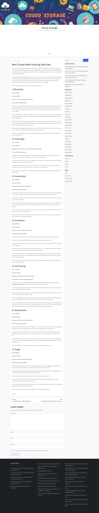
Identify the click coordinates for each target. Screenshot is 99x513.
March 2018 (67, 141)
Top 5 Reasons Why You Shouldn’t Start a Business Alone (47, 474)
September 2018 (68, 136)
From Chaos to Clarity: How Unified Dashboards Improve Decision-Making (76, 76)
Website (12, 444)
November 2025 (68, 92)
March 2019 (67, 128)
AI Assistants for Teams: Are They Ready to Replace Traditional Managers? (76, 72)
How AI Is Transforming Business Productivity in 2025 (76, 505)
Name (12, 432)
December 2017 (68, 149)
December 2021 (68, 122)
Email (12, 438)
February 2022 (68, 119)
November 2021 (68, 125)
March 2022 (68, 117)
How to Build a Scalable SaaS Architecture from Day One (76, 487)
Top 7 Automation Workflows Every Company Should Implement (75, 491)
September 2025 (69, 98)
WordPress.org (68, 181)
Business (67, 158)
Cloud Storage (49, 27)
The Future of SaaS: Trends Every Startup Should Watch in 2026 (76, 500)
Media (66, 166)
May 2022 (67, 111)
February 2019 (68, 130)
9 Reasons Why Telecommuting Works (46, 483)
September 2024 (69, 106)
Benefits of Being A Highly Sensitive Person (48, 478)
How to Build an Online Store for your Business (49, 481)
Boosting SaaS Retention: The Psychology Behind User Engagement (76, 67)
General (67, 164)
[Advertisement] (49, 42)
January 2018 (68, 147)
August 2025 (68, 100)
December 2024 (68, 103)
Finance (67, 161)
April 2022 (67, 114)
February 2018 (68, 144)
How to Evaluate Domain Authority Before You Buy (49, 463)
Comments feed (68, 178)
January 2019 (68, 133)
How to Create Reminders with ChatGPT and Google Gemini (48, 467)
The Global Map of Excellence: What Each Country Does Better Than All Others (49, 489)
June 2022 (67, 109)
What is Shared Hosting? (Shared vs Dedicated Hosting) (48, 494)
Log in (66, 173)
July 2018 (67, 138)
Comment (13, 413)
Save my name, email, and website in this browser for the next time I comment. (30, 450)
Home (49, 53)
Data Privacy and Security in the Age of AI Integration (74, 85)
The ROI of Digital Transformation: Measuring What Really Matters (75, 80)
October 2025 (68, 95)
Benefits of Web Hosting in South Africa (47, 486)
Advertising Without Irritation (45, 471)
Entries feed (68, 175)
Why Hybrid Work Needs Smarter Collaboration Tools (75, 496)
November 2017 (68, 152)
